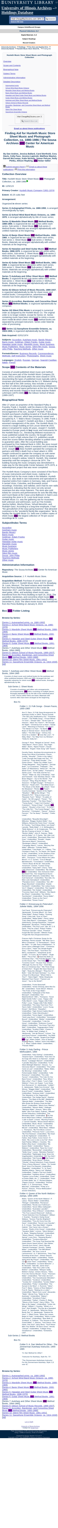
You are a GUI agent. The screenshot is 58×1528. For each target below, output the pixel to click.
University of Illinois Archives (26, 8)
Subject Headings (29, 39)
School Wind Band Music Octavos (17, 88)
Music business (47, 344)
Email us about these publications (29, 128)
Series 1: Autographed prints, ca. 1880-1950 (23, 622)
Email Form (34, 1428)
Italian (5, 362)
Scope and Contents (12, 65)
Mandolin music (31, 344)
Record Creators (29, 43)
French (12, 362)
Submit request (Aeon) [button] (14, 167)
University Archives (8, 47)
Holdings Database (17, 12)
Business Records (28, 353)
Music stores (25, 347)
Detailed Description (11, 82)
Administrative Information (14, 78)
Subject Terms (9, 73)
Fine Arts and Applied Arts (38, 47)
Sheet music (46, 356)
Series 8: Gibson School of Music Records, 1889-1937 (28, 652)
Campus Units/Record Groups (29, 27)
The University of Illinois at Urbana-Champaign (35, 1437)
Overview (7, 61)
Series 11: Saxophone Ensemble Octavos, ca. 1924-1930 (29, 662)
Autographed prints (12, 85)
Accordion (16, 340)
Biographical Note (11, 69)
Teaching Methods (22, 349)
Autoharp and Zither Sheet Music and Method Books (24, 100)
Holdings (22, 47)
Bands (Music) (45, 340)
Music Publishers (10, 347)
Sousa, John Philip (11, 555)
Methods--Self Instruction (14, 356)
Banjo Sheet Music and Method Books (19, 93)
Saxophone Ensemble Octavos (16, 112)
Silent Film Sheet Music (14, 109)
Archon (27, 1436)
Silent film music (40, 347)
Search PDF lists (17, 21)
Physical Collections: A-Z (29, 31)
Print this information (25, 169)
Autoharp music (30, 340)
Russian (26, 360)
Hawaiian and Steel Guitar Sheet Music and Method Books (26, 95)
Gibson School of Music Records (17, 103)
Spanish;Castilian (48, 360)
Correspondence (45, 353)
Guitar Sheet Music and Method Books (19, 98)
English (18, 360)
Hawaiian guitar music (12, 344)
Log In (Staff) (29, 1422)
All (4, 664)
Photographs (33, 356)
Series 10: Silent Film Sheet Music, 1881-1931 (24, 659)
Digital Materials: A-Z (29, 35)
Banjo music (8, 342)
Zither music (37, 349)
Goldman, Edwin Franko (26, 342)
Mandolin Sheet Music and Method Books (20, 90)
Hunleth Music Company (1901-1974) (36, 190)
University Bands (7, 49)
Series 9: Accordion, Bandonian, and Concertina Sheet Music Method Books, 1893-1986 (28, 656)
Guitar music (45, 342)
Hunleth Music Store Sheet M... (28, 49)
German (35, 360)
